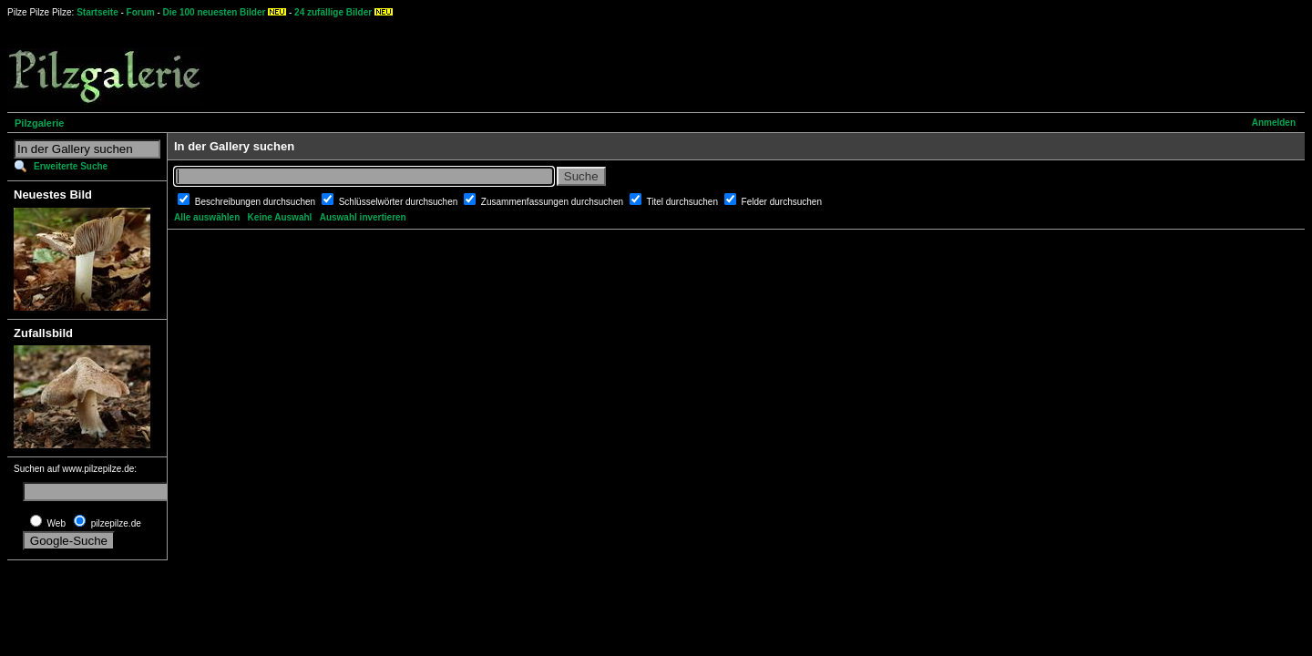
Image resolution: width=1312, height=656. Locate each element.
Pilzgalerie (39, 123)
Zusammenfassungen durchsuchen (553, 202)
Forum (141, 12)
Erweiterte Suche (71, 166)
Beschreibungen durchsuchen (256, 202)
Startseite (97, 12)
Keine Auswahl (280, 217)
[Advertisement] (675, 64)
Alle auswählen (207, 217)
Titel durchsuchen (683, 202)
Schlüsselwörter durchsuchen (399, 202)
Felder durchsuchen (782, 202)
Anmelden (1274, 123)
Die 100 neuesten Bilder (214, 12)
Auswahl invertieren (363, 217)
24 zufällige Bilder (333, 12)
